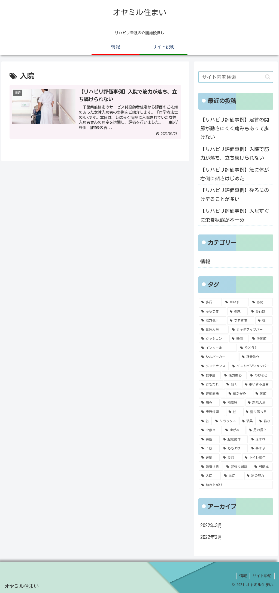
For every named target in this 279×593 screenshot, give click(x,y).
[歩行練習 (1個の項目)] (212, 412)
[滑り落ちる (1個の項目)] (257, 412)
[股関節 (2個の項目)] (261, 339)
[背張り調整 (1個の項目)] (237, 467)
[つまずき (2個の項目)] (240, 320)
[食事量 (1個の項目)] (209, 375)
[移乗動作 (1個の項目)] (255, 357)
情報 (205, 261)
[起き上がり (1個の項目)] (235, 485)
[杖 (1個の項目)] (234, 412)
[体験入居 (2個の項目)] (214, 330)
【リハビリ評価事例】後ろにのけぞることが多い (234, 194)
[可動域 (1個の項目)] (262, 467)
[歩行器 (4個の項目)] (260, 311)
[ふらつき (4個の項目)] (212, 311)
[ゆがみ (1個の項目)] (234, 430)
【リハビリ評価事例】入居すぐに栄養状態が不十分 (234, 215)
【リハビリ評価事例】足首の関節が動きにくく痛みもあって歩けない (234, 128)
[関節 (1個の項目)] (262, 394)
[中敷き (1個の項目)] (210, 430)
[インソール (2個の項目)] (218, 348)
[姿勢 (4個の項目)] (261, 302)
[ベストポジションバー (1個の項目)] (251, 366)
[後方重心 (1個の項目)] (234, 375)
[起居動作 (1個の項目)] (234, 439)
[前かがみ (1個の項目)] (239, 394)
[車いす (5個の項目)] (236, 302)
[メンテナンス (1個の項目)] (214, 366)
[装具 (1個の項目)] (247, 421)
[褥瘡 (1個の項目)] (209, 439)
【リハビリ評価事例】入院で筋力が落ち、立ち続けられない (234, 153)
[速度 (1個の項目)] (209, 457)
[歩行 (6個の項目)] (210, 302)
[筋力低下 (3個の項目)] (212, 320)
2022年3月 (211, 525)
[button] (267, 77)
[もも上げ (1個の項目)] (234, 448)
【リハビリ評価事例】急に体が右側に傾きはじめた (234, 174)
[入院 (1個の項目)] (209, 476)
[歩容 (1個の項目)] (231, 457)
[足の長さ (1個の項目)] (259, 430)
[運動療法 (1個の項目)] (212, 394)
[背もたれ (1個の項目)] (211, 384)
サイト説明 (262, 576)
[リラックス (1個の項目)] (226, 421)
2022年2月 (211, 537)
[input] (235, 77)
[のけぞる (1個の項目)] (260, 375)
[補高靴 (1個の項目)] (232, 403)
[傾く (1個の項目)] (232, 384)
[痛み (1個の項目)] (209, 403)
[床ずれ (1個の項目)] (260, 439)
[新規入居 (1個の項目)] (258, 403)
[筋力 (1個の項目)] (265, 421)
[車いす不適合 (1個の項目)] (257, 384)
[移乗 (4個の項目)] (237, 311)
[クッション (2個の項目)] (213, 339)
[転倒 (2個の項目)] (239, 339)
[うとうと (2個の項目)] (255, 348)
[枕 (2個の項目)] (263, 320)
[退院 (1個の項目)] (232, 476)
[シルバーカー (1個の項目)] (218, 357)
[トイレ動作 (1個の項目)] (257, 457)
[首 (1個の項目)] (205, 421)
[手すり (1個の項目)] (260, 448)
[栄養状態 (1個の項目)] (211, 467)
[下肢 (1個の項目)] (209, 448)
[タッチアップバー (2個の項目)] (251, 330)
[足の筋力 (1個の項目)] (258, 476)
